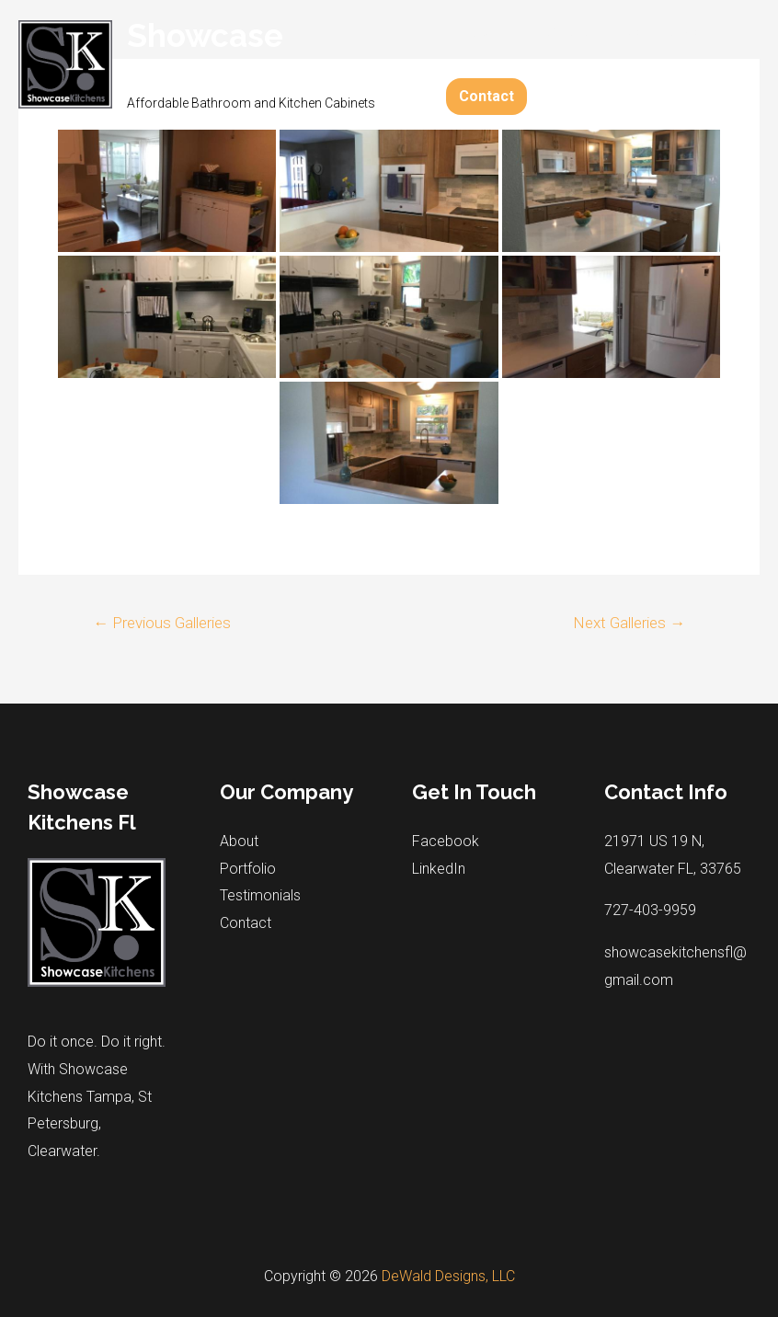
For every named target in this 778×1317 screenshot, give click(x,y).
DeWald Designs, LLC (448, 1276)
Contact (486, 96)
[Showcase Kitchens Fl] (65, 63)
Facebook (445, 841)
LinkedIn (438, 868)
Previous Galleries (162, 622)
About (478, 31)
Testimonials (652, 31)
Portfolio (555, 31)
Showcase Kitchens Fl (213, 55)
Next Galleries (629, 622)
